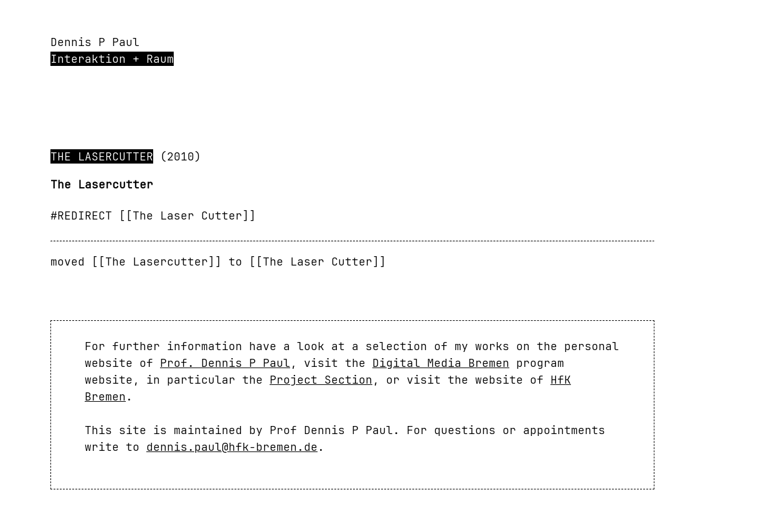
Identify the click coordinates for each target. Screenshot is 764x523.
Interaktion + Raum (112, 59)
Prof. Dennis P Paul (225, 363)
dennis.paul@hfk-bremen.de (232, 447)
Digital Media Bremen (440, 363)
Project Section (321, 380)
